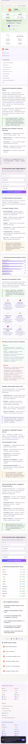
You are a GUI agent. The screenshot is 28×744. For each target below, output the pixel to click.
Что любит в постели (7, 67)
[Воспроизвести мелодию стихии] (9, 26)
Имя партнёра (4, 182)
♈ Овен (3, 688)
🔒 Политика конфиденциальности (8, 717)
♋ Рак (16, 690)
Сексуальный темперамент (8, 62)
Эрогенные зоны (6, 69)
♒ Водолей (4, 699)
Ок (23, 739)
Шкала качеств (6, 64)
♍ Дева (16, 692)
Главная (2, 5)
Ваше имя (4, 542)
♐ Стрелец (4, 696)
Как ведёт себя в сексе (7, 71)
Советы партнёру (6, 78)
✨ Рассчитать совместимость (14, 191)
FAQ (3, 82)
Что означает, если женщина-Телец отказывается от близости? (12, 616)
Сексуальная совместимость (8, 80)
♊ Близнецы (4, 690)
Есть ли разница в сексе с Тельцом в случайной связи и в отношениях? (12, 626)
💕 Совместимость (6, 55)
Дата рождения (5, 186)
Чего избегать (5, 75)
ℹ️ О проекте (4, 715)
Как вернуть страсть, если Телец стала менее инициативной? (13, 631)
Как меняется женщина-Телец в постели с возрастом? (14, 606)
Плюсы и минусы (6, 73)
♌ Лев (3, 692)
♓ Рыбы (16, 699)
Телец (14, 5)
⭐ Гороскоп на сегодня (6, 710)
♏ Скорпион (17, 694)
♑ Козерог (17, 696)
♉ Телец (16, 688)
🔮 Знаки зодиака (5, 708)
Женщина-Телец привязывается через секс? (13, 611)
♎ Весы (3, 694)
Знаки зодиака (8, 5)
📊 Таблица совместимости (7, 706)
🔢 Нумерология (5, 713)
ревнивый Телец (17, 437)
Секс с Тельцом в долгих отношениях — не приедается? (14, 621)
